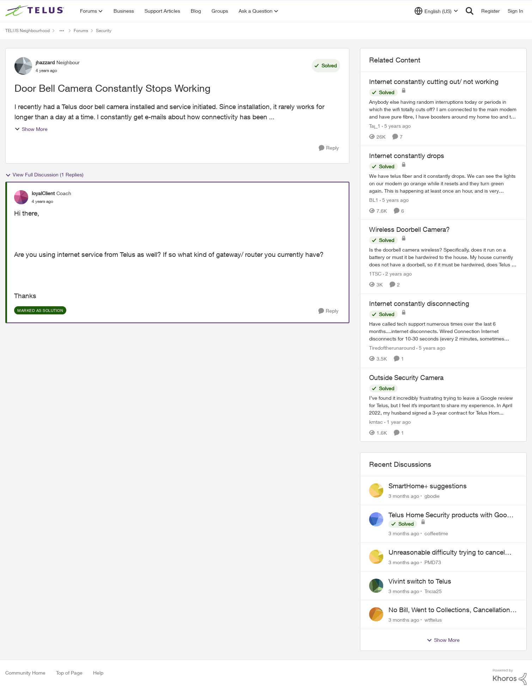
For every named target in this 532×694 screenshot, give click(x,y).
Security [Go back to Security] (103, 30)
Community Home (25, 673)
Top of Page (69, 673)
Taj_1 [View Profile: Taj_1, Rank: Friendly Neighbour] (374, 126)
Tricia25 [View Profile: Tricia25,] (433, 591)
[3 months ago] (404, 496)
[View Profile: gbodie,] (376, 490)
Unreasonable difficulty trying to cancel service (447, 552)
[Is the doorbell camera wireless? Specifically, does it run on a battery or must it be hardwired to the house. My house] (443, 257)
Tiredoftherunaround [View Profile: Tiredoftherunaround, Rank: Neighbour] (392, 348)
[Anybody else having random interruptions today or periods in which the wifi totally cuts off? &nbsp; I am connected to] (443, 109)
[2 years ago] (397, 273)
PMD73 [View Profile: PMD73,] (432, 562)
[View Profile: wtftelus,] (376, 614)
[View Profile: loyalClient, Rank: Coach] (21, 197)
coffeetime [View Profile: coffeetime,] (436, 533)
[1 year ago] (397, 421)
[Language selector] (436, 11)
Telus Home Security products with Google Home (452, 515)
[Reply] (328, 148)
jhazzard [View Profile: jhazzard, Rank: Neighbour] (45, 62)
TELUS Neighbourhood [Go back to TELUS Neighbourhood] (27, 30)
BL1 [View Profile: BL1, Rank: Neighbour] (373, 200)
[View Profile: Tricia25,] (376, 586)
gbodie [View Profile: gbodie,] (432, 496)
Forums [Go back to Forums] (81, 30)
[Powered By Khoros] (510, 677)
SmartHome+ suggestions (428, 486)
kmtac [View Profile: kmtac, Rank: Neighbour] (376, 421)
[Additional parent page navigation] (61, 31)
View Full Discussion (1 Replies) (44, 174)
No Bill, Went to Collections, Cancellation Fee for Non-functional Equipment (449, 610)
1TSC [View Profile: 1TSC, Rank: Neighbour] (375, 274)
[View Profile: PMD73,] (376, 557)
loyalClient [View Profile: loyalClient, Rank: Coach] (43, 193)
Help (98, 673)
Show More (31, 129)
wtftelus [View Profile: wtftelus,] (433, 620)
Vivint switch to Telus (420, 581)
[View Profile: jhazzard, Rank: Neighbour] (23, 66)
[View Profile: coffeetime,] (376, 519)
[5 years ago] (396, 125)
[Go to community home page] (35, 11)
